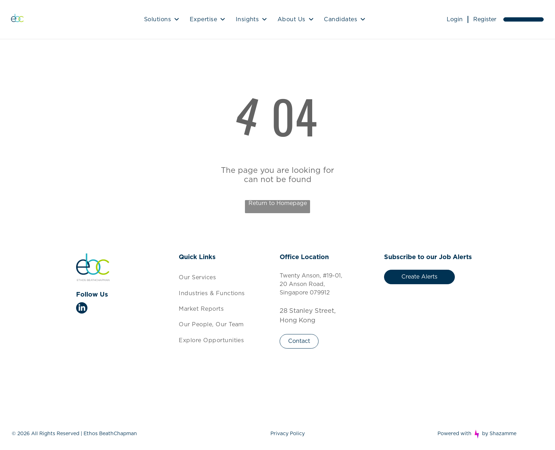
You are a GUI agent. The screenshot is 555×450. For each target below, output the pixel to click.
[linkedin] (81, 308)
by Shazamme (499, 433)
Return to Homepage (277, 203)
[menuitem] (161, 19)
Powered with (454, 433)
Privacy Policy (287, 433)
